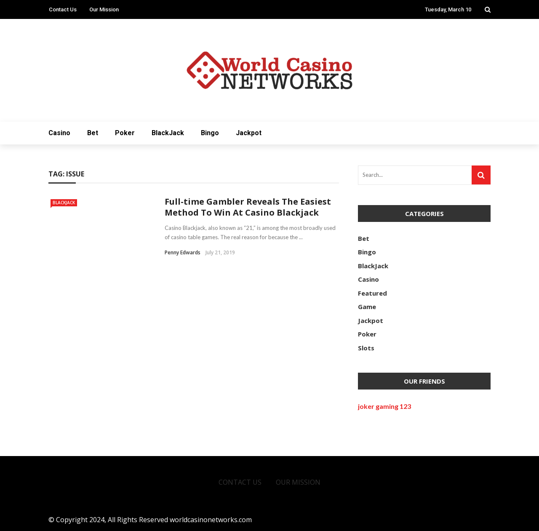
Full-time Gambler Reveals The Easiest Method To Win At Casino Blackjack (248, 207)
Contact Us (63, 9)
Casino (59, 133)
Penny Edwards (182, 252)
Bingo (210, 133)
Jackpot (248, 133)
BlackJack (168, 133)
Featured (372, 293)
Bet (92, 133)
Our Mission (104, 9)
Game (367, 306)
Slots (366, 348)
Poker (125, 133)
